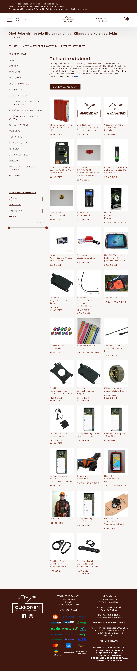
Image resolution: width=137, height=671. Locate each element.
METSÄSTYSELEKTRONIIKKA (25, 110)
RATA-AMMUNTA (18, 143)
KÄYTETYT (14, 72)
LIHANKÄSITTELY (19, 155)
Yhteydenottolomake (21, 9)
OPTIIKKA (14, 66)
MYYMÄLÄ (109, 596)
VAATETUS (15, 131)
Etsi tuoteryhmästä (22, 193)
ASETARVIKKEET (18, 96)
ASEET (12, 60)
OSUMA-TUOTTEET (20, 84)
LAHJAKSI (14, 161)
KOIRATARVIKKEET (19, 125)
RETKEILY (14, 149)
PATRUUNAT (16, 78)
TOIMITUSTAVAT (68, 596)
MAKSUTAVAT (68, 610)
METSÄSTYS (15, 137)
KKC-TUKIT (15, 90)
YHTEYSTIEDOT (109, 641)
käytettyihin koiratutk (62, 76)
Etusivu (14, 46)
